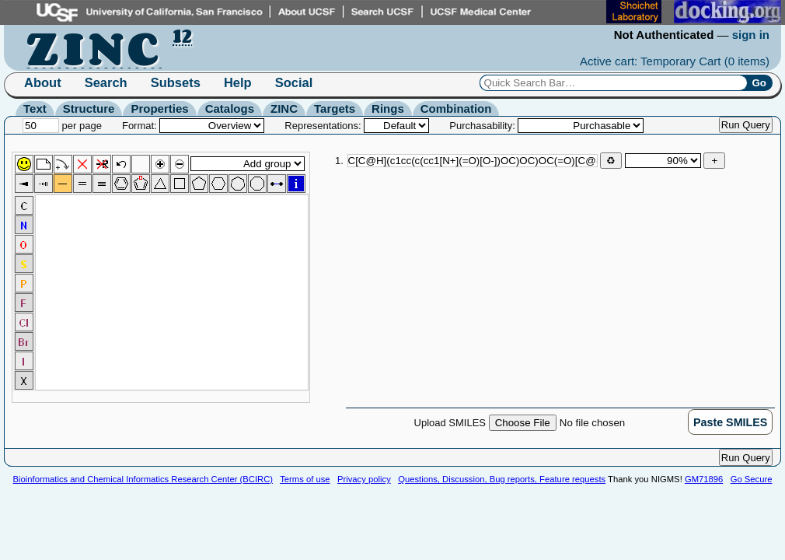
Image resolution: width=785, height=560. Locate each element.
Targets (334, 108)
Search (106, 82)
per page (62, 125)
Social (294, 82)
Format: (193, 125)
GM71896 (704, 479)
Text (35, 108)
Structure (89, 108)
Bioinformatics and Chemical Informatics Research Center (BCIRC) (143, 479)
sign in (750, 34)
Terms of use (305, 479)
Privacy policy (364, 479)
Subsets (176, 82)
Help (238, 82)
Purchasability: (546, 125)
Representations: (356, 125)
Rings (388, 108)
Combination (456, 108)
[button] (730, 422)
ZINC (284, 108)
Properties (159, 108)
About (42, 82)
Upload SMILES (551, 423)
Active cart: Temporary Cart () (674, 61)
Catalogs (229, 108)
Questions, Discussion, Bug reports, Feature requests (501, 479)
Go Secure (752, 479)
